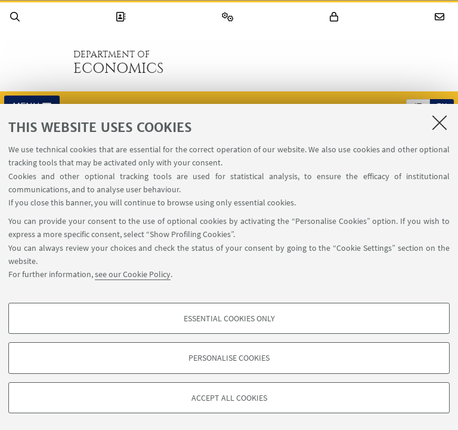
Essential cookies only (229, 318)
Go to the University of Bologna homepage (35, 62)
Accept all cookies (229, 397)
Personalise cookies (229, 357)
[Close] (439, 122)
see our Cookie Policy (133, 274)
